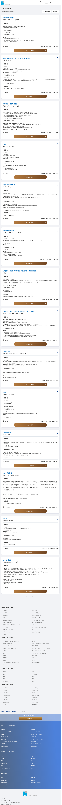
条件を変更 (47, 11)
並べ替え (55, 11)
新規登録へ (30, 718)
